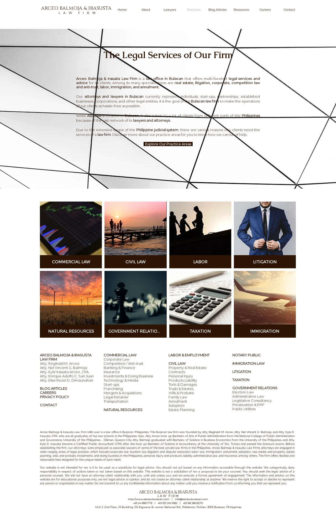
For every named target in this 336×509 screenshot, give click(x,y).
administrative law (205, 455)
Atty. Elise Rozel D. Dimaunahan (66, 380)
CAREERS (48, 392)
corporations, (106, 101)
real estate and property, (268, 452)
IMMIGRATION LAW (248, 363)
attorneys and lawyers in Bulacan (115, 96)
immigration (213, 452)
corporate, (221, 83)
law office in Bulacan (119, 432)
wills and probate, (64, 455)
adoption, (245, 452)
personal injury (153, 455)
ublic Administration (213, 436)
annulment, (230, 452)
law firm (104, 134)
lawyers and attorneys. (152, 120)
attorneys (80, 448)
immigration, (121, 87)
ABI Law (94, 116)
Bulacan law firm (205, 101)
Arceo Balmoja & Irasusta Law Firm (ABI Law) (70, 432)
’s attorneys (266, 448)
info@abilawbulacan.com (191, 499)
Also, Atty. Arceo (148, 436)
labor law (198, 452)
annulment (149, 87)
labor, (105, 87)
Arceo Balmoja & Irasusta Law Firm (235, 448)
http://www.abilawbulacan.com (148, 499)
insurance (230, 455)
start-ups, (208, 96)
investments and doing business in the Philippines (109, 455)
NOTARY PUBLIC (246, 355)
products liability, (181, 455)
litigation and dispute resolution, (169, 452)
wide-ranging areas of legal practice (64, 452)
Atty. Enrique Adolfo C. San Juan (67, 376)
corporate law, (119, 452)
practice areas (168, 134)
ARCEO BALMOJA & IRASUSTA (65, 355)
